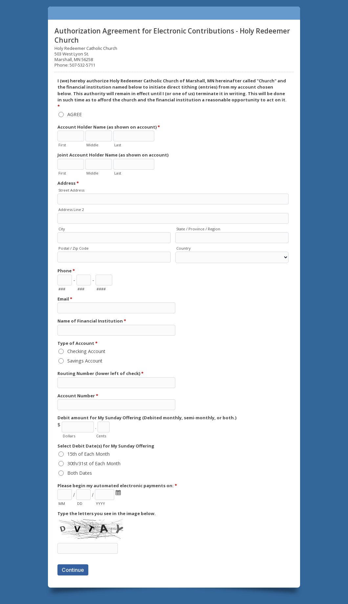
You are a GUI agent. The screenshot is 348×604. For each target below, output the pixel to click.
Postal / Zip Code (73, 248)
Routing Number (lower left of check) (100, 373)
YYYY (100, 503)
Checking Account (86, 351)
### (61, 288)
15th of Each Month (88, 454)
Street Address (71, 190)
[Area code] (64, 280)
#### (101, 288)
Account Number (77, 396)
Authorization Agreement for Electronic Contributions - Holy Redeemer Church (174, 13)
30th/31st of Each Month (93, 463)
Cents (101, 435)
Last (117, 144)
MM (61, 503)
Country (183, 248)
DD (79, 503)
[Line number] (104, 280)
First (62, 144)
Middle (92, 144)
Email (64, 299)
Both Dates (79, 473)
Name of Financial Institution (91, 321)
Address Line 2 (71, 209)
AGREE (74, 114)
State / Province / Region (198, 228)
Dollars (69, 435)
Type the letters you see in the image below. (106, 513)
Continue (73, 570)
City (61, 228)
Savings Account (84, 361)
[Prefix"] (83, 280)
